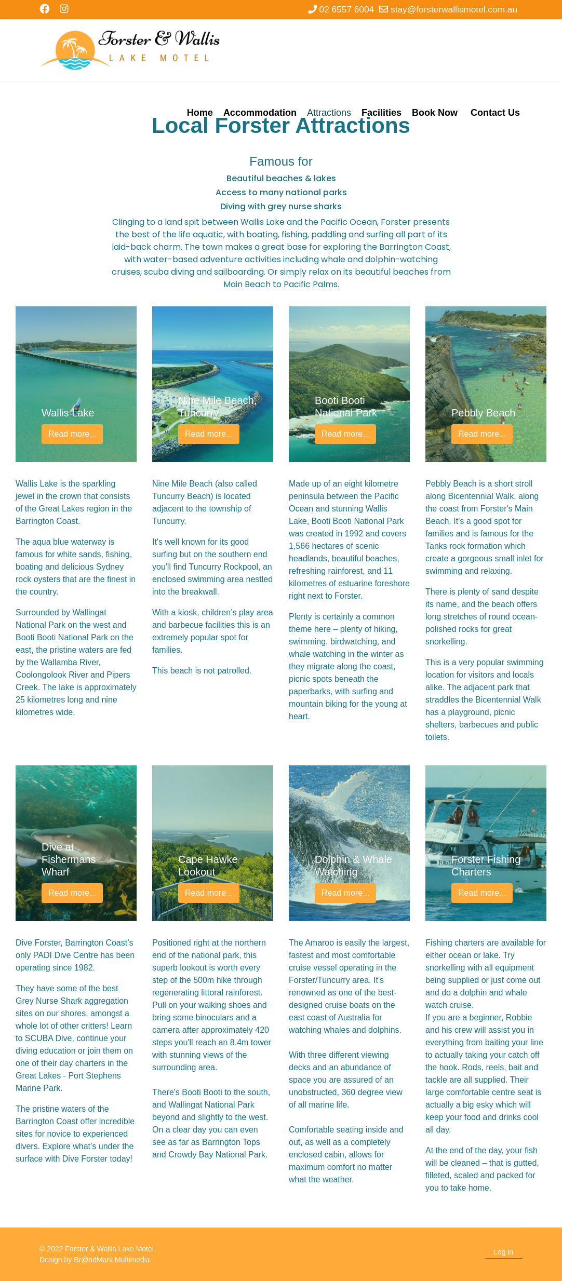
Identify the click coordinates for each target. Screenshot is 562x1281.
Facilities (382, 112)
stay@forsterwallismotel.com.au (454, 9)
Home (200, 112)
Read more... (72, 433)
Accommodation (260, 112)
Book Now (435, 112)
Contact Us (495, 112)
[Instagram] (64, 9)
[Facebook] (44, 9)
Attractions (329, 112)
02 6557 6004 (346, 9)
